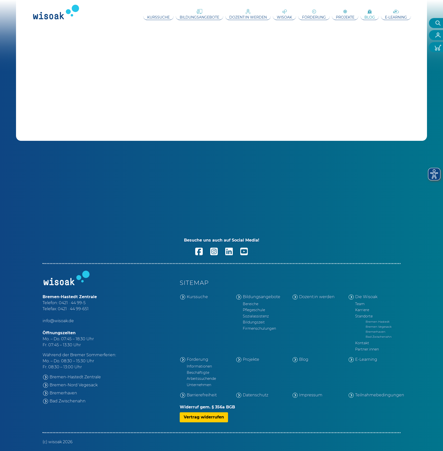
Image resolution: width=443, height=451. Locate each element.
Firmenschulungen (259, 328)
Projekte (345, 17)
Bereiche (250, 304)
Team (360, 304)
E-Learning (396, 17)
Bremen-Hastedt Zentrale (75, 377)
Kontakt (362, 343)
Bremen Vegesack (379, 326)
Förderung (314, 17)
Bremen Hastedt (378, 321)
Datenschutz (255, 395)
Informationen (199, 366)
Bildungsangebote (199, 17)
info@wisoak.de (58, 320)
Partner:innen (367, 349)
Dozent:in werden (248, 17)
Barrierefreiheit (202, 395)
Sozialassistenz (256, 316)
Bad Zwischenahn (68, 401)
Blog (369, 17)
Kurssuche (158, 17)
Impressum (310, 395)
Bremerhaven (63, 393)
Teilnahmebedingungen (377, 395)
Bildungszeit (254, 322)
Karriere (362, 310)
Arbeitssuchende (201, 379)
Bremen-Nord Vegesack (74, 385)
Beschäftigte (198, 372)
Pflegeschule (254, 310)
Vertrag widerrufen (204, 417)
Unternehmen (199, 385)
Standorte (364, 316)
